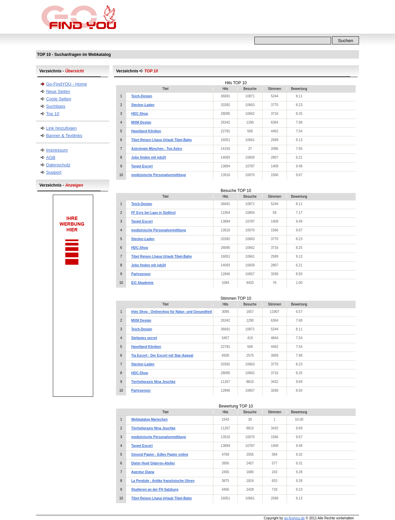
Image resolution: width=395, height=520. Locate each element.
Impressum (57, 150)
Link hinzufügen (61, 128)
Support (54, 172)
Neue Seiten (58, 91)
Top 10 (52, 113)
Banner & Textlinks (64, 135)
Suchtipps (55, 106)
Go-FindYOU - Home (66, 84)
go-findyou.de (294, 518)
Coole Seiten (58, 98)
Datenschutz (58, 164)
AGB (50, 157)
